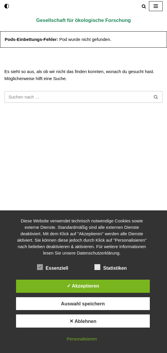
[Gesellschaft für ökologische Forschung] (83, 20)
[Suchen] (144, 6)
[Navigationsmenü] (156, 6)
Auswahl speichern (83, 303)
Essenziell (52, 267)
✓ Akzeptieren (83, 285)
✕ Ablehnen (82, 321)
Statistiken (110, 267)
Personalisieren (82, 338)
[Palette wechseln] (6, 6)
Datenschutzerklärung (98, 252)
